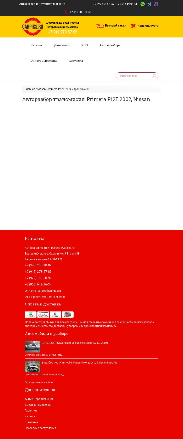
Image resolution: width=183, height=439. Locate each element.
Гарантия (31, 410)
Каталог (37, 45)
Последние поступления (40, 428)
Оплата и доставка (44, 61)
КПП (84, 45)
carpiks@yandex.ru (49, 290)
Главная (30, 89)
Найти (154, 76)
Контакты (76, 61)
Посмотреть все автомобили (39, 382)
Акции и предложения (39, 398)
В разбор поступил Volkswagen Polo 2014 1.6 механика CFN (79, 362)
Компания (31, 422)
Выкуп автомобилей (38, 404)
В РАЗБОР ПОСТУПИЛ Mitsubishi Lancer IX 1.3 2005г (75, 342)
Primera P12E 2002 (59, 89)
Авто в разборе (110, 45)
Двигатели (62, 45)
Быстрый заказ (115, 25)
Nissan (41, 89)
